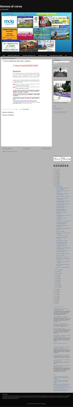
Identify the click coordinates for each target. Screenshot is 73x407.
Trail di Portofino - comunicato (62, 240)
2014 (56, 294)
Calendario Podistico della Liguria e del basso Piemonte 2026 (61, 309)
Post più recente (7, 148)
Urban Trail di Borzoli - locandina (60, 343)
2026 (56, 170)
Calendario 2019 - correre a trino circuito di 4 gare (62, 199)
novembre (58, 269)
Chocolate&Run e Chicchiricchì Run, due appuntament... (63, 248)
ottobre (57, 271)
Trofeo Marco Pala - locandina (62, 257)
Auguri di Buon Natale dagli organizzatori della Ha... (61, 210)
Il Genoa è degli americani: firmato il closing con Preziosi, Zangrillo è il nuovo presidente (62, 377)
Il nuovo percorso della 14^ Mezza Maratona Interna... (63, 204)
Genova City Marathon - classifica (62, 267)
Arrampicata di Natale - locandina (62, 253)
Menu (4, 55)
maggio (57, 280)
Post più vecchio (46, 148)
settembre (58, 273)
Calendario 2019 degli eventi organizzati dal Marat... (61, 223)
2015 (56, 292)
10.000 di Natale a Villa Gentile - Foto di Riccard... (62, 194)
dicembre (58, 186)
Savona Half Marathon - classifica (60, 316)
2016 (56, 291)
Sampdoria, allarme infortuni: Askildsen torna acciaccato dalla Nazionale (61, 390)
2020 (56, 181)
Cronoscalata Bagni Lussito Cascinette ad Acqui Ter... (61, 243)
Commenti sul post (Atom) (11, 151)
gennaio (58, 287)
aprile (57, 281)
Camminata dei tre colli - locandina (63, 220)
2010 (56, 301)
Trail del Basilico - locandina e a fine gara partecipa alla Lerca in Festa (62, 336)
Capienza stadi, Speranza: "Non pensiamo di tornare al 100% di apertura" (62, 387)
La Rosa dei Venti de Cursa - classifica (61, 355)
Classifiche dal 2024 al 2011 (28, 55)
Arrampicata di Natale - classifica (62, 196)
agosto (57, 274)
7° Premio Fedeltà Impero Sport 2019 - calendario (62, 188)
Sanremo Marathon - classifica (62, 235)
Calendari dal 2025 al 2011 (14, 55)
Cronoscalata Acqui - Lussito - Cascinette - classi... (62, 246)
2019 (56, 183)
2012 (56, 298)
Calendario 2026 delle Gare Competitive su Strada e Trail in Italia (62, 348)
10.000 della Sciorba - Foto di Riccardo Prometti (62, 207)
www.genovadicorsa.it (59, 395)
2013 (56, 296)
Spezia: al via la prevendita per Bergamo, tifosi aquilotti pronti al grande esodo (62, 385)
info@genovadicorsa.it (58, 108)
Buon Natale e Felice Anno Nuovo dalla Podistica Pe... (62, 202)
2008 (56, 303)
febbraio (58, 285)
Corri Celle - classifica (60, 231)
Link (66, 55)
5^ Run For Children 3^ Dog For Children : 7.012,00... (62, 251)
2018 (56, 184)
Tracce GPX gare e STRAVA (55, 55)
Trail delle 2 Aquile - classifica (59, 328)
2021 (56, 179)
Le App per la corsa (42, 55)
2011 (56, 299)
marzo (57, 283)
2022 (56, 177)
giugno (57, 278)
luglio (57, 276)
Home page (26, 148)
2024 (56, 174)
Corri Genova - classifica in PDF (60, 323)
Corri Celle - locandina (60, 255)
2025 (56, 172)
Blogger (44, 403)
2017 (56, 289)
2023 (56, 176)
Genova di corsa (11, 6)
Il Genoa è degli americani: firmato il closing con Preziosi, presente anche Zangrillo (61, 381)
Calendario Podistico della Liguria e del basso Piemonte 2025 (61, 366)
